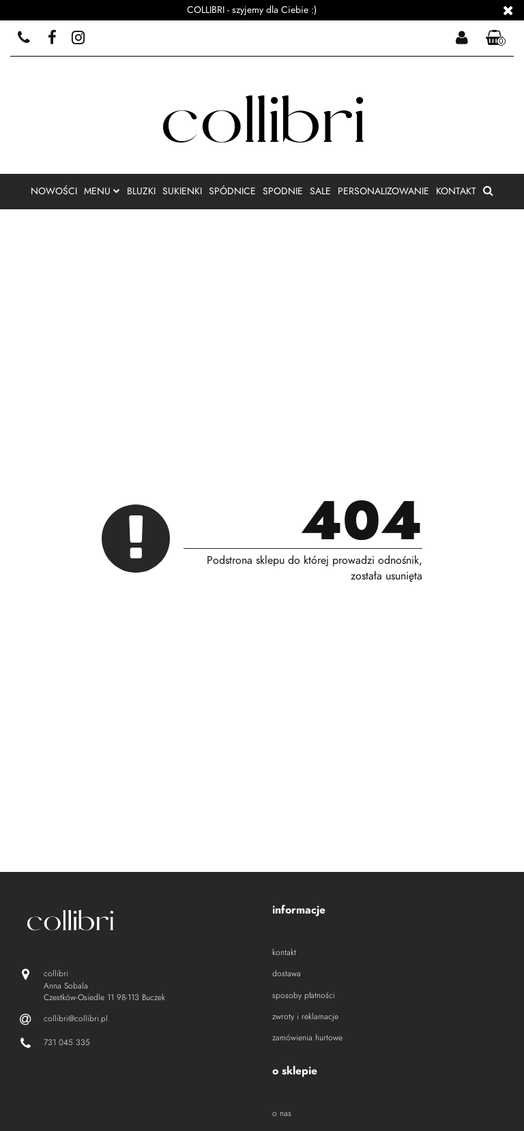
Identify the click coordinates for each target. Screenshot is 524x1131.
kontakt (456, 191)
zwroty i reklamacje (305, 1016)
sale (320, 191)
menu (102, 191)
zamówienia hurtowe (307, 1037)
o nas (281, 1113)
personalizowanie (383, 191)
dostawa (286, 973)
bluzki (141, 191)
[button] (496, 38)
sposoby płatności (303, 995)
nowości (54, 191)
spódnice (232, 191)
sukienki (182, 191)
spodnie (283, 191)
